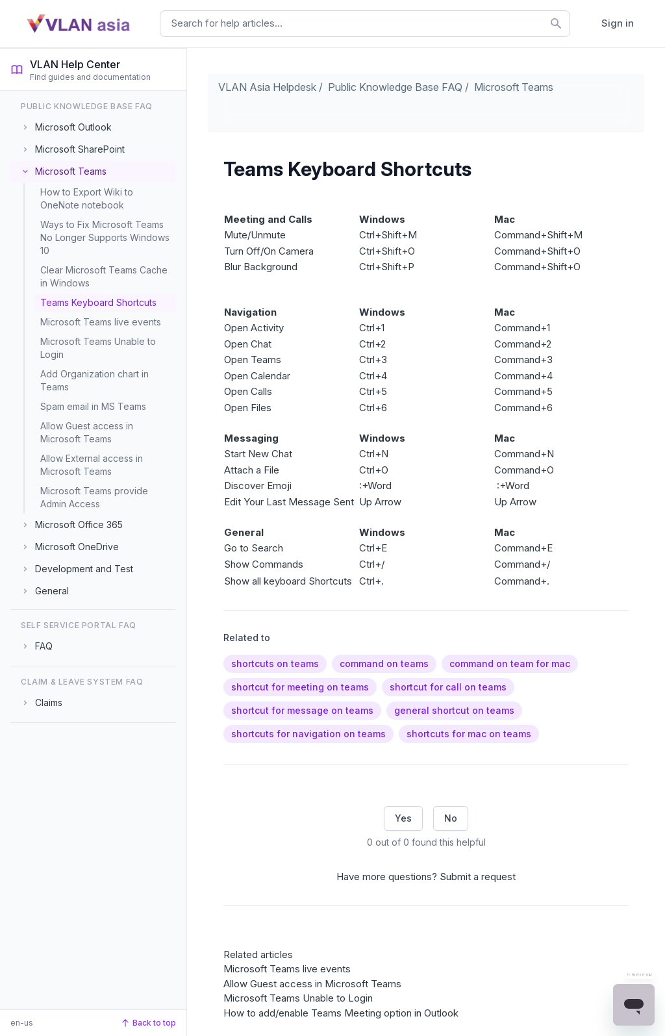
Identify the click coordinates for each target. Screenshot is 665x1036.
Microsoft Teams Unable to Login (98, 348)
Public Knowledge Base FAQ (395, 87)
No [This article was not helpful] (450, 818)
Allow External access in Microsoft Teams (91, 465)
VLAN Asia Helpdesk (267, 87)
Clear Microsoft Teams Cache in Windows (104, 276)
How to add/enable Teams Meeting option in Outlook (340, 1013)
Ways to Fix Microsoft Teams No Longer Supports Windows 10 (104, 237)
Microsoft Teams (513, 87)
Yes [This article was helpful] (403, 818)
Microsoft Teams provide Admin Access (94, 497)
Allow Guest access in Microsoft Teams (86, 432)
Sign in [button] (617, 23)
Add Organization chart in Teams (94, 380)
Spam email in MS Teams (93, 406)
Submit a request (478, 876)
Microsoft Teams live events (100, 321)
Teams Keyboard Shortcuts (98, 302)
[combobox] (365, 23)
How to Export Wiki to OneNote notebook (86, 198)
